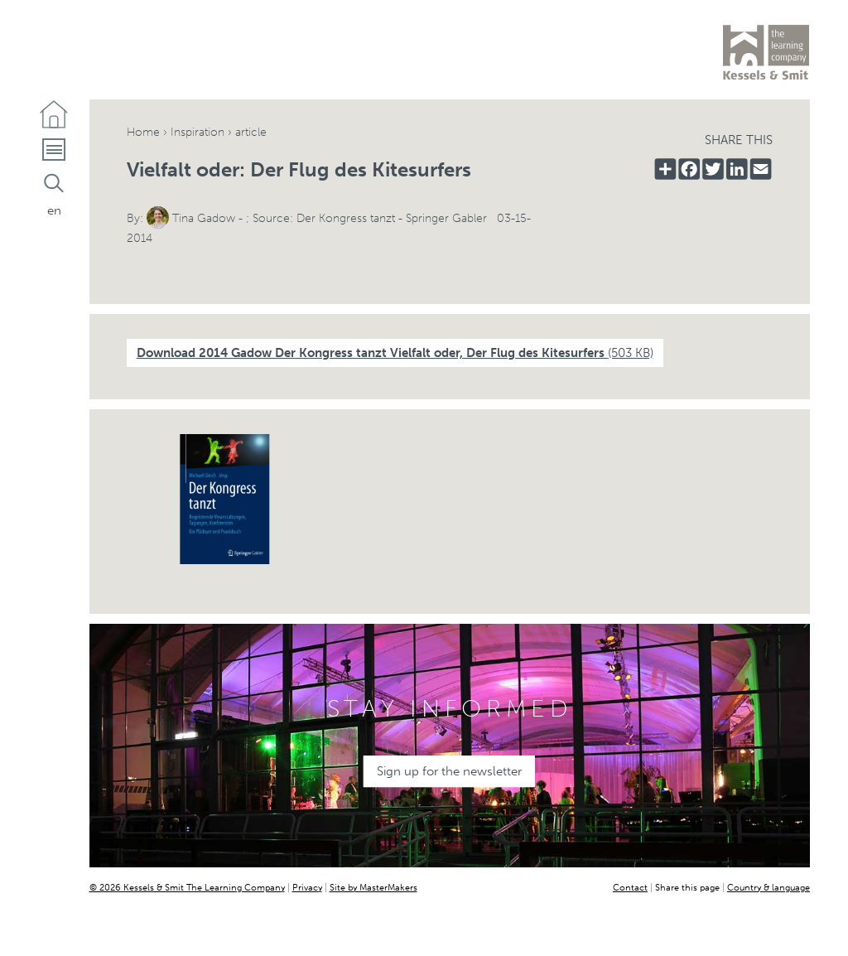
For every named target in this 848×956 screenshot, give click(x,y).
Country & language (768, 887)
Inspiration (197, 132)
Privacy (307, 887)
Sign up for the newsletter (449, 771)
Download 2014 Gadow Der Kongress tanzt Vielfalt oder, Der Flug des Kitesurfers (395, 352)
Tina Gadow (203, 218)
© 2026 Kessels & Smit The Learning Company (187, 887)
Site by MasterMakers (373, 887)
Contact (630, 887)
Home (143, 132)
